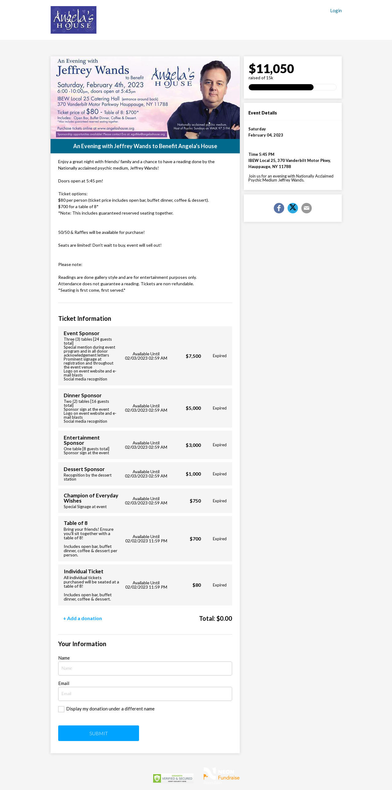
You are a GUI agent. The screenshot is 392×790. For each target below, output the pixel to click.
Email (63, 683)
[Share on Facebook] (279, 208)
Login (336, 10)
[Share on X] (293, 208)
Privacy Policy (213, 782)
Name (64, 658)
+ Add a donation (82, 618)
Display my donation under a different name (110, 708)
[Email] (306, 208)
